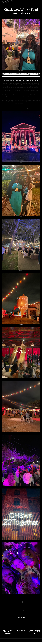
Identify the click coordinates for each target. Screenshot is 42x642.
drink (10, 605)
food (21, 605)
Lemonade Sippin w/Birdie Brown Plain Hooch (8, 632)
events (17, 605)
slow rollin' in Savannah (21, 631)
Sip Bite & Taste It (34, 106)
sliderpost (31, 605)
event (13, 605)
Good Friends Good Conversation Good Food (34, 632)
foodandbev (25, 605)
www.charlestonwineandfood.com (30, 108)
